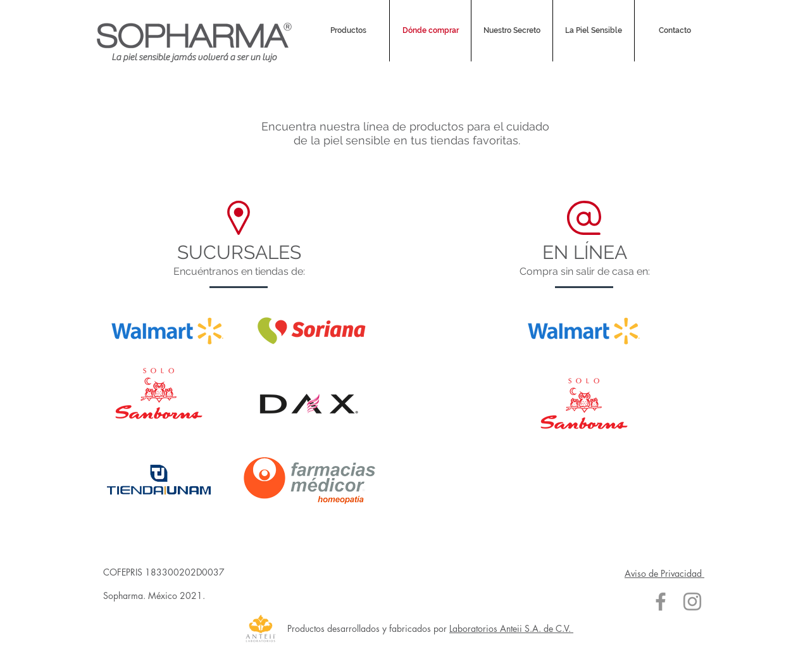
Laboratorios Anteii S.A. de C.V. (511, 628)
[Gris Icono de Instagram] (692, 601)
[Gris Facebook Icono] (661, 601)
